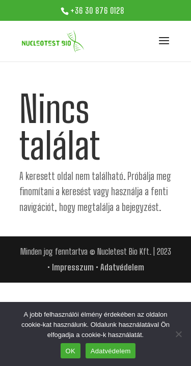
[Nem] (178, 334)
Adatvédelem (122, 267)
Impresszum (73, 267)
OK (70, 351)
